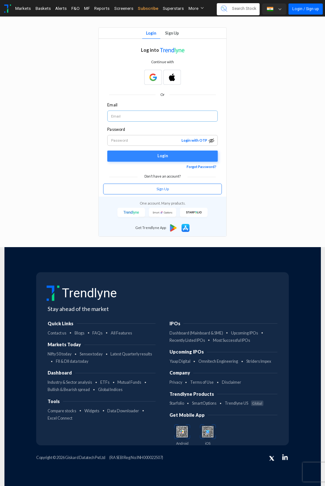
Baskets (43, 8)
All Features (121, 333)
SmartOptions (204, 403)
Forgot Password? (201, 167)
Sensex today (91, 354)
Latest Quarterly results (131, 354)
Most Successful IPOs (231, 340)
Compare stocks (62, 410)
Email (112, 105)
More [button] (196, 8)
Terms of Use (202, 382)
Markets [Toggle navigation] (23, 8)
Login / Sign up (305, 8)
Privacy (175, 382)
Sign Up (172, 33)
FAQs (97, 333)
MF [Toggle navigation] (87, 8)
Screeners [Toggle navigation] (123, 8)
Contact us (57, 333)
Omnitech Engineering (218, 361)
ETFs (104, 382)
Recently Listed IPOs (187, 340)
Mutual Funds (129, 382)
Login (151, 33)
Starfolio (176, 403)
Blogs (79, 333)
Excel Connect (60, 418)
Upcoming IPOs (244, 333)
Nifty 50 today (59, 354)
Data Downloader (123, 410)
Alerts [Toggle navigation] (61, 8)
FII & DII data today (72, 361)
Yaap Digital (179, 361)
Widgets (91, 410)
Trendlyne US (244, 403)
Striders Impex (258, 361)
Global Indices (110, 389)
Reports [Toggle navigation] (101, 8)
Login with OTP (194, 140)
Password (116, 129)
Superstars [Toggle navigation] (173, 8)
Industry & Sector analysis (70, 382)
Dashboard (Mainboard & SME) (196, 333)
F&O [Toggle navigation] (75, 8)
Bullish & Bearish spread (69, 389)
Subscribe (148, 8)
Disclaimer (231, 382)
